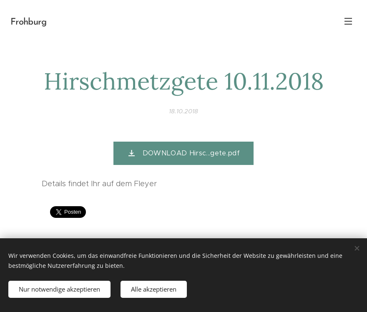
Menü (348, 21)
